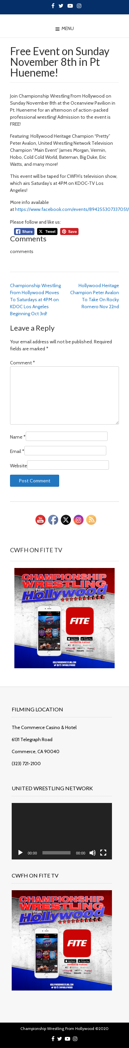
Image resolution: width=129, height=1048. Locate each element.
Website (18, 466)
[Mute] (92, 852)
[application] (62, 831)
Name (18, 437)
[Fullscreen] (103, 852)
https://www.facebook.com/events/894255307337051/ (72, 209)
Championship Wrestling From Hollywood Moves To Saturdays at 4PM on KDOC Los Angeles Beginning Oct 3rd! (35, 299)
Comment (22, 363)
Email (17, 451)
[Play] (20, 852)
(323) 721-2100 (26, 764)
